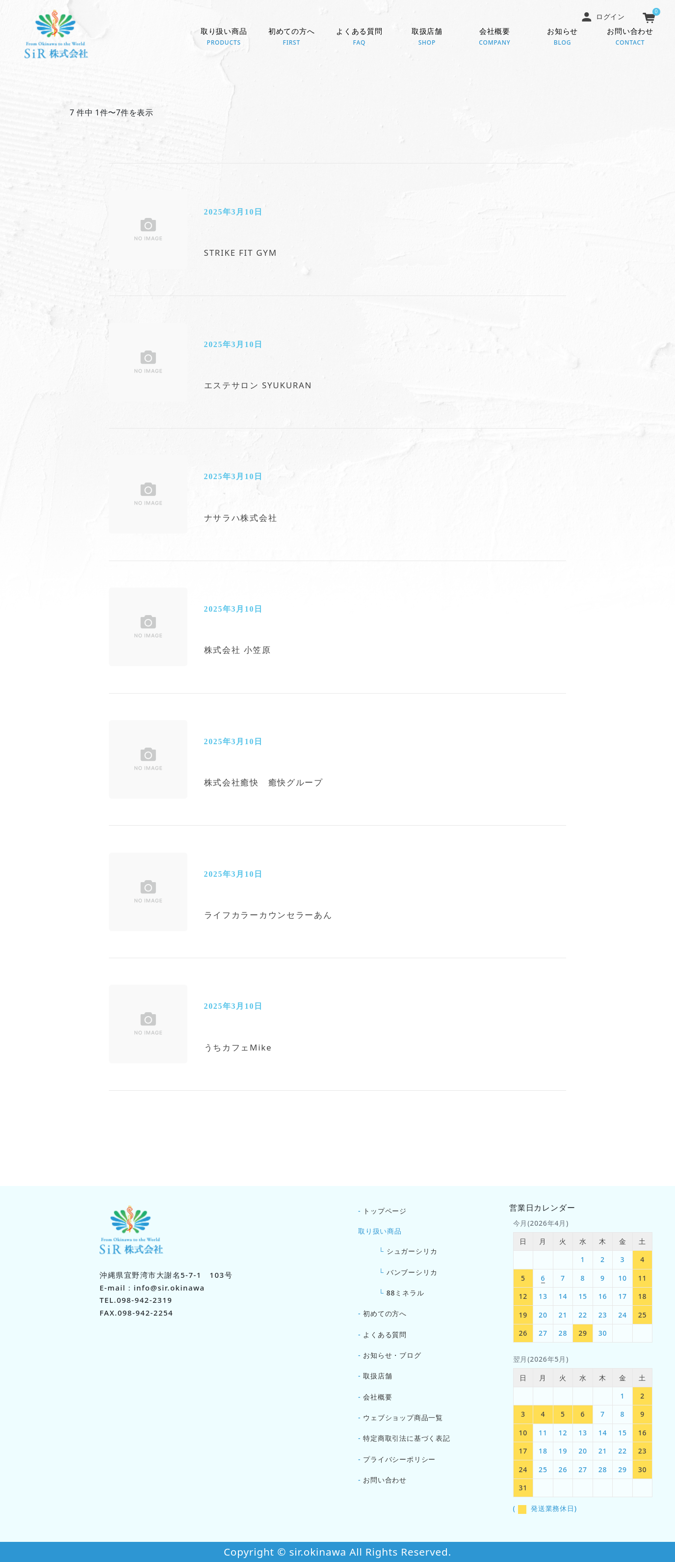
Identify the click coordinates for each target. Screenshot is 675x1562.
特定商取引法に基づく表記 (406, 1438)
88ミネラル (405, 1292)
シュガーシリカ (412, 1251)
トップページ (385, 1210)
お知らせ (563, 37)
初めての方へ (291, 37)
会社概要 (494, 37)
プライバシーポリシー (399, 1459)
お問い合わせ (630, 37)
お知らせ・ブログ (392, 1355)
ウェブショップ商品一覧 (403, 1417)
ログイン (603, 16)
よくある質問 (359, 37)
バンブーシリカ (412, 1272)
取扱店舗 (427, 37)
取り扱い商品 (224, 37)
